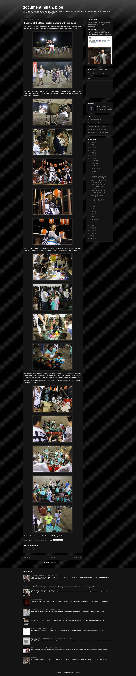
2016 (91, 155)
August (93, 171)
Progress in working (36, 599)
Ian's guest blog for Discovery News (98, 132)
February (94, 219)
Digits (93, 173)
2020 (91, 145)
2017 (91, 153)
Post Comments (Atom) (56, 562)
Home (53, 557)
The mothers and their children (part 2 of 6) (43, 590)
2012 (91, 230)
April (93, 214)
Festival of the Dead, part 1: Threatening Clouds (98, 191)
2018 (91, 150)
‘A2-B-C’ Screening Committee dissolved (42, 628)
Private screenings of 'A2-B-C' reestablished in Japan (99, 201)
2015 (91, 158)
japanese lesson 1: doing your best (32, 585)
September (94, 168)
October (94, 166)
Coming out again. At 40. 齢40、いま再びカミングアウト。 (47, 609)
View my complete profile (104, 109)
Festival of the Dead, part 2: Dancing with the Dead (98, 186)
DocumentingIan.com (94, 119)
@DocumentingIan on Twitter (96, 126)
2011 (91, 233)
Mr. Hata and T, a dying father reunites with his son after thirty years (99, 24)
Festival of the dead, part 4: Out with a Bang (98, 177)
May (92, 211)
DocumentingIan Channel (95, 123)
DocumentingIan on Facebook (97, 129)
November (94, 163)
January (94, 222)
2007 (91, 236)
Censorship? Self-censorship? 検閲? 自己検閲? (44, 575)
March (93, 216)
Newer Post (28, 557)
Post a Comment (31, 549)
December (94, 160)
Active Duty (34, 657)
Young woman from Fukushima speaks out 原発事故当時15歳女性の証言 (51, 638)
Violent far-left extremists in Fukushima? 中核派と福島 (46, 648)
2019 (91, 147)
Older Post (77, 557)
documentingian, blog (43, 7)
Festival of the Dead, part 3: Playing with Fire (98, 181)
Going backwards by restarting (97, 195)
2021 (91, 142)
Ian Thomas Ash (104, 106)
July (92, 206)
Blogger (77, 672)
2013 (91, 228)
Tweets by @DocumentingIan (97, 73)
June (93, 208)
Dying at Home (35, 619)
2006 (91, 238)
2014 (91, 225)
